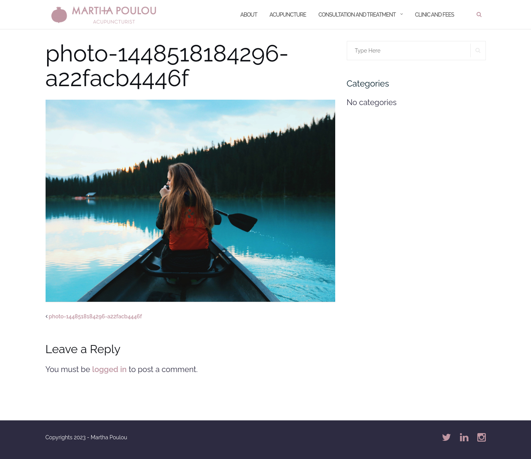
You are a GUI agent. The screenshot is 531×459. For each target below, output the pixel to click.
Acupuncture (288, 15)
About (248, 15)
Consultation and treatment (356, 15)
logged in (109, 369)
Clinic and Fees (434, 15)
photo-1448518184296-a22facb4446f (95, 316)
